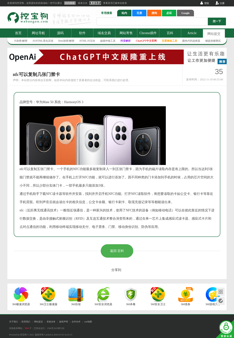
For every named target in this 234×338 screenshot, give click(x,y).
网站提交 (213, 34)
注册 (222, 3)
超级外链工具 (108, 40)
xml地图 (88, 321)
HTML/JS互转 (87, 40)
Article (192, 33)
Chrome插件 (148, 33)
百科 (170, 33)
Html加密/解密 (66, 40)
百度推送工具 (169, 40)
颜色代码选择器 (191, 40)
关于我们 (13, 321)
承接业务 (51, 321)
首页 (18, 33)
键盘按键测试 (213, 40)
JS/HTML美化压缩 (43, 40)
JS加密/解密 (20, 40)
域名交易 (104, 33)
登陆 (206, 3)
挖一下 (217, 21)
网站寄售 (126, 33)
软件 (82, 33)
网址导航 (38, 33)
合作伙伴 (76, 321)
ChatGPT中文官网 (146, 40)
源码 (60, 33)
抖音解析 (125, 40)
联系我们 (26, 321)
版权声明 (63, 321)
